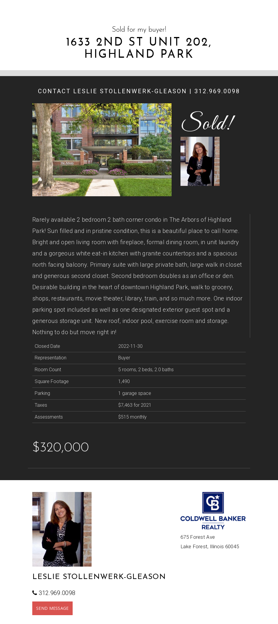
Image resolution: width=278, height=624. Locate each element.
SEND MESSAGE (52, 608)
